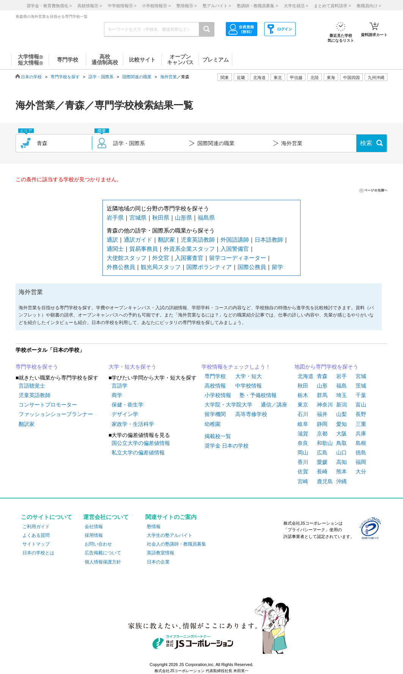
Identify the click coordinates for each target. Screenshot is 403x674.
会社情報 (94, 526)
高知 (341, 462)
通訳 (112, 239)
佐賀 (303, 471)
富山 (361, 405)
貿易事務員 (143, 248)
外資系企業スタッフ (189, 248)
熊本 (341, 471)
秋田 (303, 386)
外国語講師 (234, 239)
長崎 (322, 471)
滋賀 (303, 433)
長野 (361, 414)
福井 (322, 414)
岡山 (303, 452)
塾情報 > (186, 5)
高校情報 (215, 386)
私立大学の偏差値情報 (138, 452)
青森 (322, 376)
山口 (341, 452)
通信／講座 (274, 405)
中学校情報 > (122, 5)
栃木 (303, 395)
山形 (322, 386)
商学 (117, 395)
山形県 (183, 217)
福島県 (206, 217)
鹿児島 (325, 481)
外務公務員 (121, 267)
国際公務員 (252, 267)
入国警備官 (234, 248)
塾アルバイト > (217, 5)
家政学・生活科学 (133, 424)
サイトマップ (36, 544)
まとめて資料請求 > (332, 5)
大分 (361, 471)
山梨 (341, 414)
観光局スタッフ (161, 267)
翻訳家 (166, 239)
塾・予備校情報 (258, 395)
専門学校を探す (65, 76)
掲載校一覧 (218, 436)
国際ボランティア (209, 267)
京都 (322, 433)
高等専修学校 (251, 414)
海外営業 (168, 76)
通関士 (115, 248)
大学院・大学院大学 (228, 405)
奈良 (303, 443)
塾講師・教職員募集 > (257, 5)
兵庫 (361, 433)
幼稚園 (212, 424)
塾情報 (154, 526)
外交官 (160, 258)
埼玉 (341, 395)
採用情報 (94, 535)
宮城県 (137, 217)
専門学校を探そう (37, 367)
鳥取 (341, 443)
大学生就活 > (296, 5)
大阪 (341, 433)
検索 (366, 143)
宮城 (361, 376)
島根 (361, 443)
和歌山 (325, 443)
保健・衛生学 (127, 405)
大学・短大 (248, 376)
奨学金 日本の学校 (227, 446)
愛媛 (322, 462)
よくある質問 (36, 535)
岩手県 (115, 217)
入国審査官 (189, 258)
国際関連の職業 (136, 76)
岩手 (341, 376)
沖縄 (341, 481)
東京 (303, 405)
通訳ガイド (138, 239)
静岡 (322, 424)
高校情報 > (89, 5)
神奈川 (325, 405)
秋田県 (160, 217)
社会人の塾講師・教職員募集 (176, 544)
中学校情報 (248, 386)
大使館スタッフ (126, 258)
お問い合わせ (98, 544)
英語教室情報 (160, 552)
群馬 (322, 395)
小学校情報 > (156, 5)
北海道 (259, 77)
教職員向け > (369, 5)
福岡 (361, 462)
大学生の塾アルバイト (169, 535)
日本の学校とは (38, 552)
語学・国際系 (100, 76)
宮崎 (303, 481)
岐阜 (303, 424)
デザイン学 (125, 414)
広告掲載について (103, 552)
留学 (277, 267)
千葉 (361, 395)
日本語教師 (269, 239)
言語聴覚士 (32, 386)
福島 (341, 386)
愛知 (341, 424)
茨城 (361, 386)
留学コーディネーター (237, 258)
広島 (322, 452)
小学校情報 (218, 395)
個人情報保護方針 (103, 562)
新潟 (341, 405)
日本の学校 (31, 76)
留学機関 (215, 414)
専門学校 (215, 376)
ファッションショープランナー (56, 414)
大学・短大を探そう (132, 367)
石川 (303, 414)
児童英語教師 (198, 239)
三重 (361, 424)
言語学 (120, 386)
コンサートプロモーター (48, 405)
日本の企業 (158, 562)
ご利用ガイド (36, 526)
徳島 (361, 452)
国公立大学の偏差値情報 (141, 443)
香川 (303, 462)
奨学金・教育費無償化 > (49, 5)
